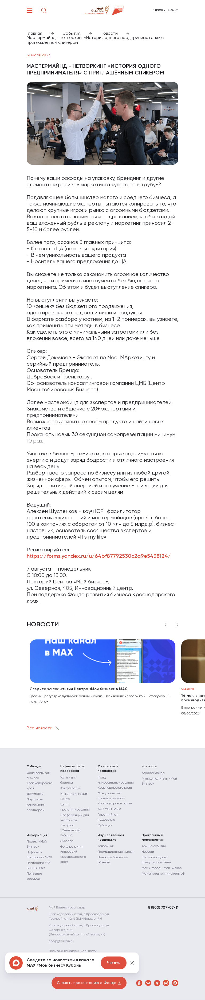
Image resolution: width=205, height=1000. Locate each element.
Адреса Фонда (153, 773)
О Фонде (34, 766)
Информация (37, 835)
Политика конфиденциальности (75, 951)
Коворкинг (105, 846)
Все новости (44, 728)
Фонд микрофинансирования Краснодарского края (116, 782)
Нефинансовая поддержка (72, 769)
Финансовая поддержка (108, 769)
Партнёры (35, 799)
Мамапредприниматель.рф (163, 874)
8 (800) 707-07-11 (165, 10)
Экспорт (66, 841)
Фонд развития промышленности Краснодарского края (115, 798)
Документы (35, 794)
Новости (148, 852)
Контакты (149, 766)
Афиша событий (154, 846)
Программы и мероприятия (153, 837)
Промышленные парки (115, 852)
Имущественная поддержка (111, 837)
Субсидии (105, 825)
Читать (113, 963)
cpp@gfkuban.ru (64, 941)
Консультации (70, 788)
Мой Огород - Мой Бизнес (162, 868)
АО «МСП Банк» (110, 809)
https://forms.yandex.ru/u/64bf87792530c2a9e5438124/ (99, 556)
